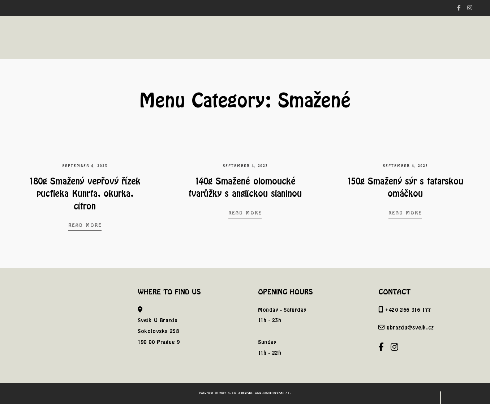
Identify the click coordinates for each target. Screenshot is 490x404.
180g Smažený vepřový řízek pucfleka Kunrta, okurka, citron (85, 193)
